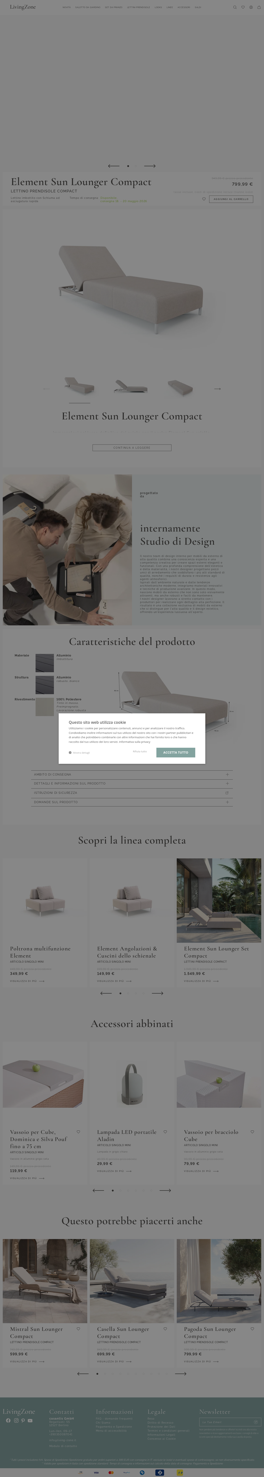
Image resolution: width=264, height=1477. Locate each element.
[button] (79, 752)
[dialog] (132, 738)
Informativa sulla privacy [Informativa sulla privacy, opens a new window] (134, 742)
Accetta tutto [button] (175, 752)
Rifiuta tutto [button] (140, 751)
